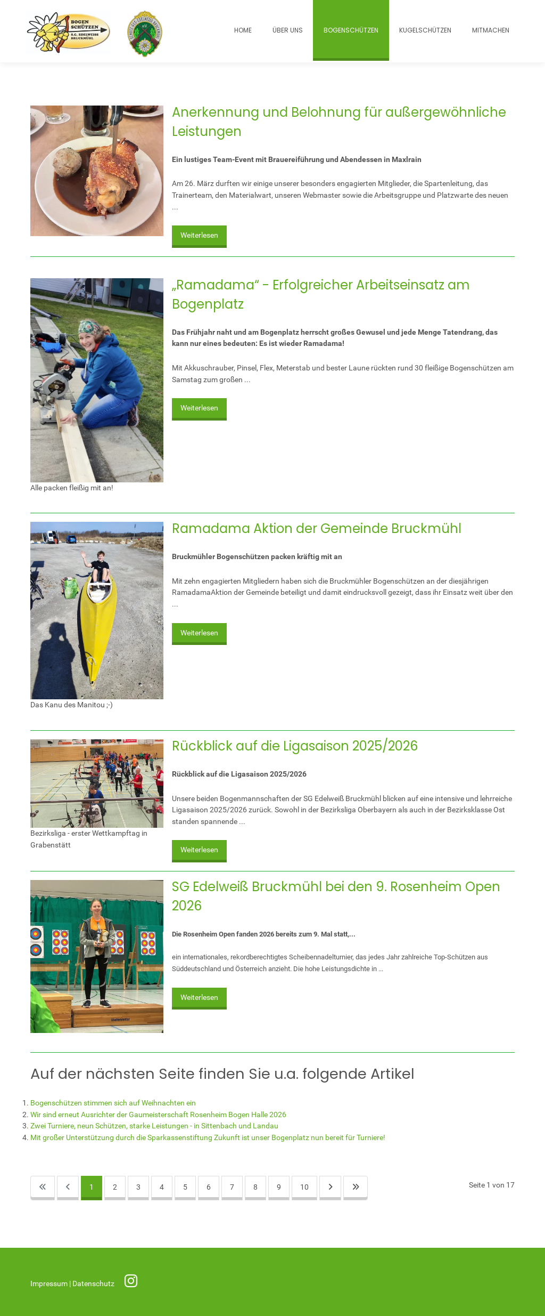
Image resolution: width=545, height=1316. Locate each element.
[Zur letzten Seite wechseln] (355, 1188)
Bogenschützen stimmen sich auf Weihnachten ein (113, 1103)
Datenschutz (94, 1283)
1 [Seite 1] (91, 1187)
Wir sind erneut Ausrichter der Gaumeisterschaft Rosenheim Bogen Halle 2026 (158, 1114)
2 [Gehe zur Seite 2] (115, 1187)
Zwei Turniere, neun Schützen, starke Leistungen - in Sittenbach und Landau (154, 1126)
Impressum (49, 1283)
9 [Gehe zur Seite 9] (279, 1187)
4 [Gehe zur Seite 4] (162, 1187)
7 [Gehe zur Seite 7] (232, 1187)
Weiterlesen (199, 235)
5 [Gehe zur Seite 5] (185, 1187)
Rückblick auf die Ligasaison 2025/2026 (295, 746)
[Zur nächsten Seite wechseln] (330, 1188)
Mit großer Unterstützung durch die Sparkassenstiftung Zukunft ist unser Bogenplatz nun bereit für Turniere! (207, 1137)
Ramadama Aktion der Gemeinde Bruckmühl (316, 528)
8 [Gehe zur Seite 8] (255, 1187)
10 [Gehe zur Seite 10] (304, 1187)
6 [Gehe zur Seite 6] (209, 1187)
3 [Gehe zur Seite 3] (138, 1187)
